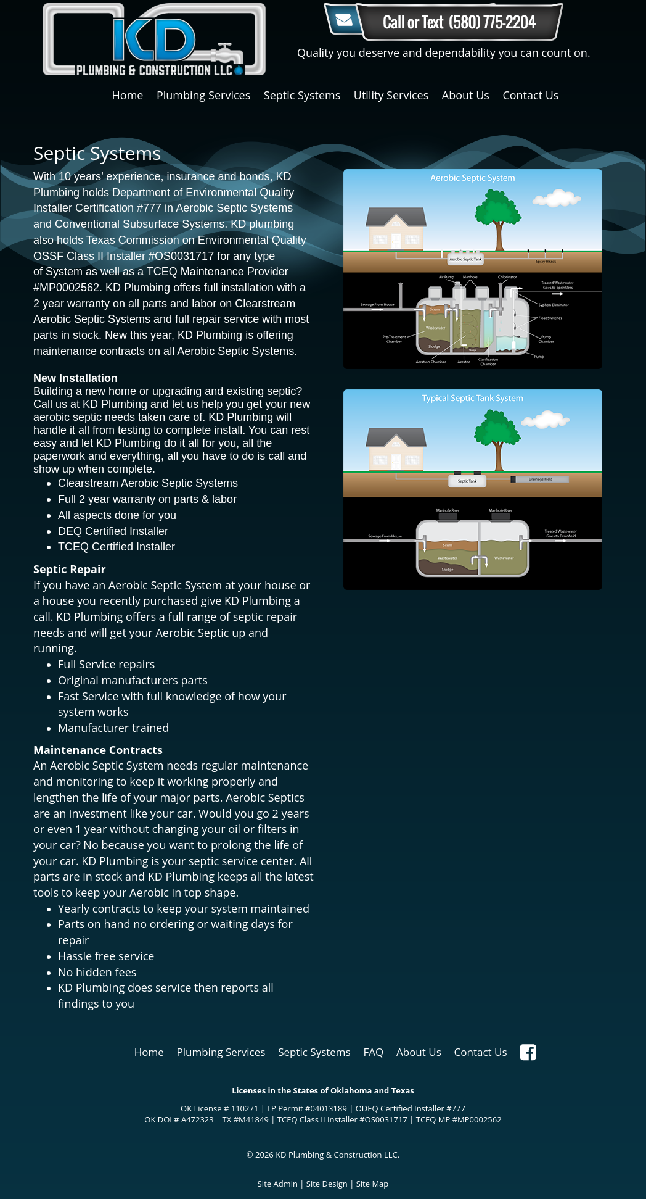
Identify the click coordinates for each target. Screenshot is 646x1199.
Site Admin (278, 1183)
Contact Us (530, 95)
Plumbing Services (203, 95)
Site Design (327, 1183)
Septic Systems (302, 95)
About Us (465, 95)
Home (128, 95)
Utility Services (391, 95)
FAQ (373, 1052)
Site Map (372, 1183)
